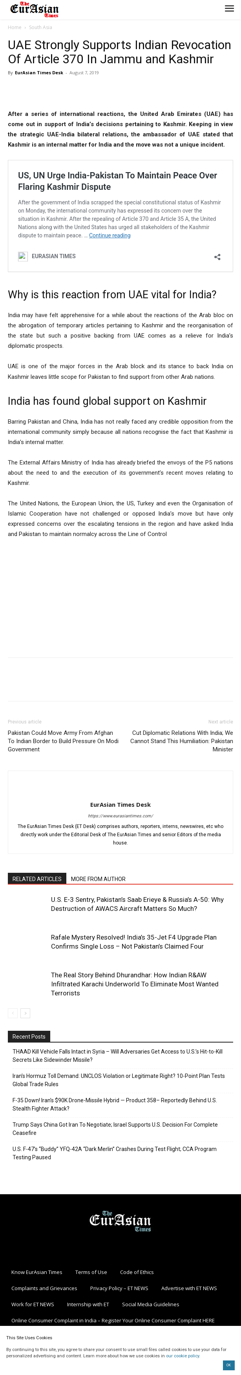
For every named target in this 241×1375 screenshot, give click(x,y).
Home (15, 27)
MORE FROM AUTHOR (98, 879)
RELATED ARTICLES (37, 879)
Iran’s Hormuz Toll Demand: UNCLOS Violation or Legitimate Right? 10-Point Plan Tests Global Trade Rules (119, 1080)
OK (228, 1365)
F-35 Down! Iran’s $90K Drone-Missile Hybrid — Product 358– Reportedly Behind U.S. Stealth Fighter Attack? (115, 1104)
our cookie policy (182, 1355)
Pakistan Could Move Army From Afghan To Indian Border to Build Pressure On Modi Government (63, 741)
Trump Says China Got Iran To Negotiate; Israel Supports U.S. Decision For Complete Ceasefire (115, 1129)
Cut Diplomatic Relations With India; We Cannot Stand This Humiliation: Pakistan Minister (181, 741)
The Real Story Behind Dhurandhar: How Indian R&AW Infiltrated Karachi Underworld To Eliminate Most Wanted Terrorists (135, 984)
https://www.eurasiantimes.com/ (120, 816)
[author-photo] (120, 791)
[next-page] (25, 1013)
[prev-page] (13, 1013)
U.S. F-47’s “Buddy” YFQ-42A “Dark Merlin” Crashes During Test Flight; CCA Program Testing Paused (115, 1153)
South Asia (40, 27)
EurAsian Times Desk (39, 72)
